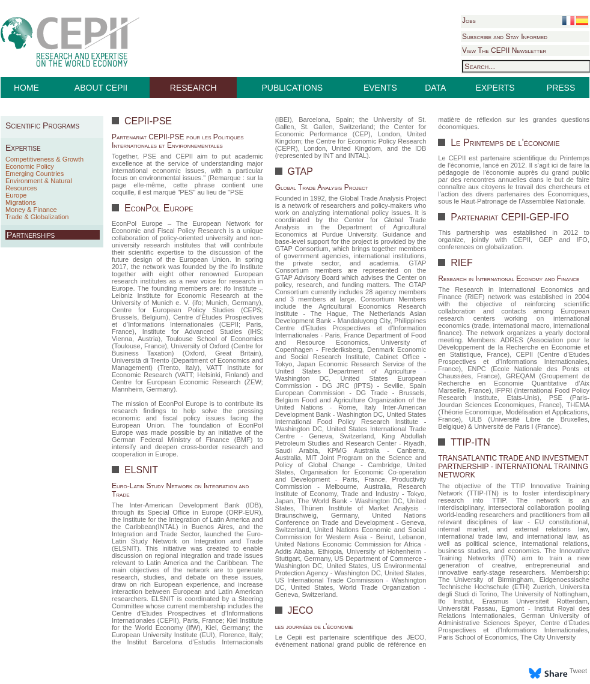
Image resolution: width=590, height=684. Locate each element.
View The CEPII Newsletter (504, 50)
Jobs (469, 20)
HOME (26, 87)
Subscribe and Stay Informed (504, 36)
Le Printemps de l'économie (504, 143)
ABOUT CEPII (101, 87)
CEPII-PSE (146, 121)
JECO (299, 610)
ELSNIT (139, 470)
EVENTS (380, 87)
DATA (435, 87)
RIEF (460, 263)
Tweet (578, 670)
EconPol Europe (157, 208)
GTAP (299, 171)
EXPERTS (495, 87)
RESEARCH (193, 87)
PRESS (561, 87)
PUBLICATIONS (292, 87)
